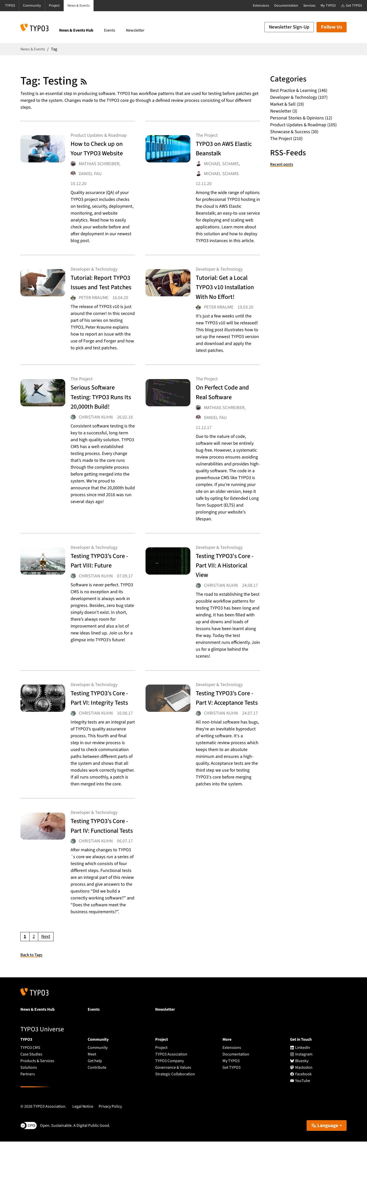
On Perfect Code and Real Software (226, 412)
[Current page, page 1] (25, 975)
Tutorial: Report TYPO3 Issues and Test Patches (100, 297)
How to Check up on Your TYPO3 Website (99, 154)
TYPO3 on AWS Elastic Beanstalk (224, 149)
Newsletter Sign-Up (289, 27)
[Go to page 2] (33, 975)
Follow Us (331, 27)
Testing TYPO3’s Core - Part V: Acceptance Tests (224, 722)
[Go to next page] (46, 975)
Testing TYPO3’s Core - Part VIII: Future (97, 585)
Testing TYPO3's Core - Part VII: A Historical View (222, 585)
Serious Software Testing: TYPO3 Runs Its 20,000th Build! (99, 421)
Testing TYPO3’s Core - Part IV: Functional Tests (98, 860)
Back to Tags (32, 994)
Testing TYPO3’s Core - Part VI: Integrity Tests (97, 722)
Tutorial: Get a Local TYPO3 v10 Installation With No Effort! (223, 302)
